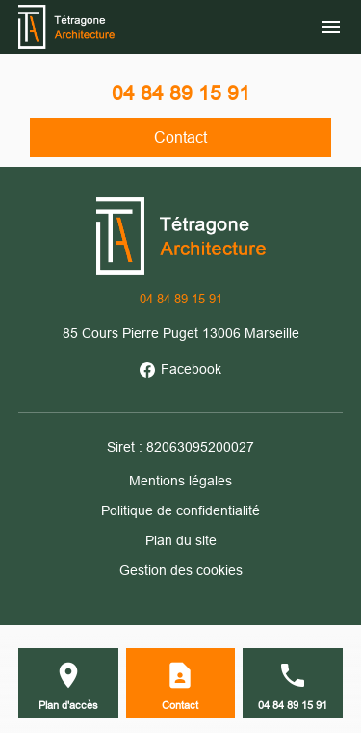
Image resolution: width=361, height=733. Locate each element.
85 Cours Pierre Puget (181, 333)
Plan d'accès (68, 705)
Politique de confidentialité (180, 510)
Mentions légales (180, 480)
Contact (180, 137)
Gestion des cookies (181, 570)
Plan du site (181, 540)
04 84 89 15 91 (181, 93)
